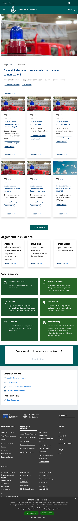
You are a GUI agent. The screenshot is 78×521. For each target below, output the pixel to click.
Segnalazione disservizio (24, 480)
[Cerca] (74, 9)
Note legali (43, 482)
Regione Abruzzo (9, 3)
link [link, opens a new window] (58, 509)
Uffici (3, 439)
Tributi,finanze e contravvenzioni (45, 446)
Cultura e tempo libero (28, 437)
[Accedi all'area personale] (69, 3)
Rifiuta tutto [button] (47, 513)
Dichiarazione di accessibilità (44, 487)
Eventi (60, 453)
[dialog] (39, 509)
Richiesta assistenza (27, 489)
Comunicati (62, 436)
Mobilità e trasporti (27, 452)
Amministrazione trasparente (45, 473)
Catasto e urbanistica (27, 448)
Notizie (60, 432)
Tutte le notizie (39, 227)
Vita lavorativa (25, 441)
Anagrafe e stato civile (28, 434)
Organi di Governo (7, 432)
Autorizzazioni (44, 461)
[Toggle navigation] (4, 9)
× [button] (75, 499)
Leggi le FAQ (24, 485)
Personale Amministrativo (6, 451)
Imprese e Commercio (27, 445)
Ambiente (42, 451)
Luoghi (60, 449)
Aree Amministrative (8, 436)
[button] (39, 518)
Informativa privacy (46, 479)
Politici (3, 447)
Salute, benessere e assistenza (46, 456)
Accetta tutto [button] (31, 513)
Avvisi (9, 65)
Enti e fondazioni (7, 443)
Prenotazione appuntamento (25, 473)
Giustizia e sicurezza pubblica (46, 440)
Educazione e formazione (43, 433)
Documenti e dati (7, 457)
